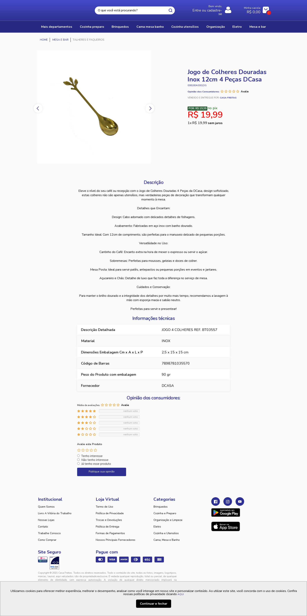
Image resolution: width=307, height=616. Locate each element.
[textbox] (135, 10)
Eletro (157, 526)
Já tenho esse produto (96, 464)
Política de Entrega (107, 526)
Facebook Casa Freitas (215, 501)
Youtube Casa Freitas (240, 501)
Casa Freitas (59, 9)
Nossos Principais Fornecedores (115, 540)
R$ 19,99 (207, 123)
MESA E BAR (257, 27)
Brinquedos (161, 507)
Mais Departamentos (56, 27)
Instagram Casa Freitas (227, 501)
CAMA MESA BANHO (150, 27)
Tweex (216, 576)
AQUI (181, 594)
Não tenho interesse (94, 460)
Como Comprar (47, 540)
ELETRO (237, 27)
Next (149, 108)
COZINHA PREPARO (92, 27)
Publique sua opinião (102, 471)
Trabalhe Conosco (49, 533)
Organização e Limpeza (168, 520)
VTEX (233, 576)
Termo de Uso (104, 507)
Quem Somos (46, 507)
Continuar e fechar (153, 604)
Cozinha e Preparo (165, 513)
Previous (38, 108)
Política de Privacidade (110, 513)
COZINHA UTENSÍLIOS (185, 27)
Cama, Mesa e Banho (167, 540)
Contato (43, 526)
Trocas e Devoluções (109, 520)
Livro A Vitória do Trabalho (54, 513)
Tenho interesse (92, 456)
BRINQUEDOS (120, 27)
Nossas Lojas (46, 520)
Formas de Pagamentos (110, 533)
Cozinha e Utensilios (166, 533)
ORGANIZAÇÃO (215, 27)
